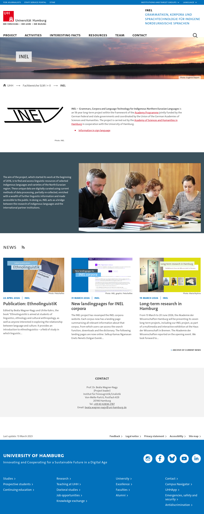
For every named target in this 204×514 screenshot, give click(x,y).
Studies (8, 482)
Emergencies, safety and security (181, 500)
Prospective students (17, 487)
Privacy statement (154, 439)
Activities (33, 35)
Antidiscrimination (177, 508)
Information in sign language (94, 133)
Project (10, 35)
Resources (98, 35)
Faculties (121, 493)
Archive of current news (187, 353)
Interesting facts (65, 35)
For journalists (12, 2)
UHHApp (171, 493)
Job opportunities (68, 498)
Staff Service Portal (35, 2)
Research (63, 482)
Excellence (123, 487)
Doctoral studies (67, 493)
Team (119, 35)
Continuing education (17, 493)
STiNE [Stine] (52, 2)
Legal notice (132, 439)
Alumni (121, 498)
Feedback (115, 439)
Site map (193, 439)
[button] (160, 2)
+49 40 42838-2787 (104, 407)
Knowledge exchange (71, 504)
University (122, 482)
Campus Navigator (177, 487)
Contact (139, 35)
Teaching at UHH (67, 487)
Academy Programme (147, 115)
